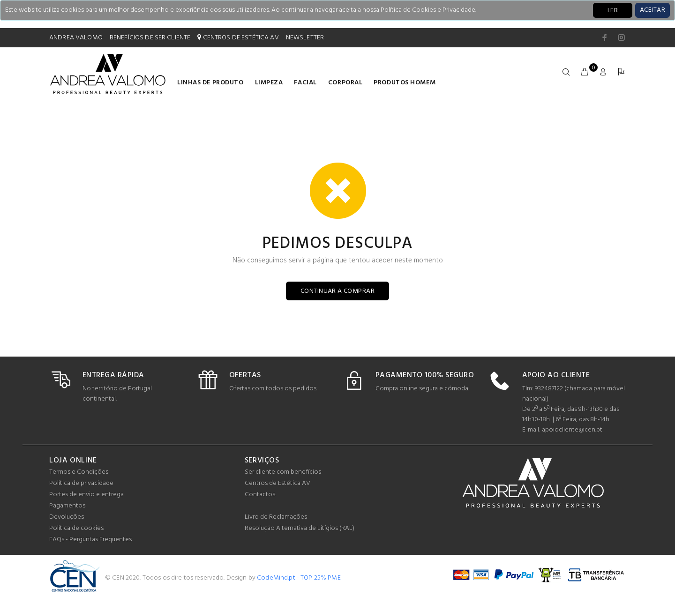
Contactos (260, 494)
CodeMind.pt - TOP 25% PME (299, 578)
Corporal (345, 82)
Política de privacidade (81, 483)
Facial (305, 82)
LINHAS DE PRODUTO (210, 82)
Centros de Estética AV (277, 483)
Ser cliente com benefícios (283, 472)
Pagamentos (67, 505)
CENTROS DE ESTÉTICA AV (237, 37)
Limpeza (269, 82)
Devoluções (66, 517)
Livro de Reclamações (276, 517)
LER (613, 10)
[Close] (652, 10)
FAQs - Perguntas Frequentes (90, 539)
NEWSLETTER (305, 37)
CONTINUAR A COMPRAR (337, 291)
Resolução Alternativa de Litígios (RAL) (299, 528)
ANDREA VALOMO (76, 37)
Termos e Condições (78, 472)
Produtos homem (404, 82)
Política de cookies (76, 528)
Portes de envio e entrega (86, 494)
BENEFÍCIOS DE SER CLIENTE (150, 37)
